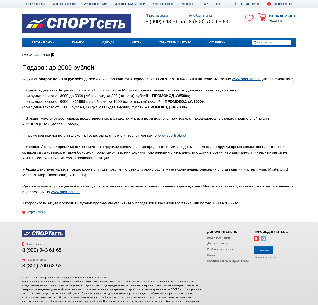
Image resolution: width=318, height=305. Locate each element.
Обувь (136, 42)
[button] (217, 4)
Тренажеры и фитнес (175, 42)
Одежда (108, 42)
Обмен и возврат (163, 3)
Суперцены (217, 42)
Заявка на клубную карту (130, 3)
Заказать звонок (157, 15)
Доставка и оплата (64, 3)
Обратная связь (201, 15)
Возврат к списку (34, 212)
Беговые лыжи (43, 42)
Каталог (78, 42)
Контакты (187, 3)
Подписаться (263, 250)
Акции (204, 3)
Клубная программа (95, 3)
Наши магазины (35, 3)
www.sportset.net (246, 79)
